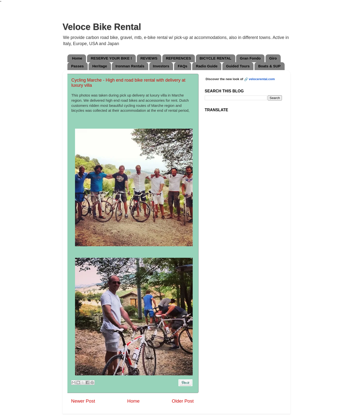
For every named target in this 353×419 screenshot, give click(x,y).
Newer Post (83, 401)
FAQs (182, 66)
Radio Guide (206, 66)
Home (77, 58)
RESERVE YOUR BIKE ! (111, 58)
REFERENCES (178, 58)
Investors (161, 66)
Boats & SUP (269, 66)
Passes (77, 66)
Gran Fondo (250, 58)
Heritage (99, 66)
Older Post (183, 401)
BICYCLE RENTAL (215, 58)
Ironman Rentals (129, 66)
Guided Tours (238, 66)
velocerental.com (262, 79)
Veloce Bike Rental (102, 27)
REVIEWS (148, 58)
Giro (273, 58)
